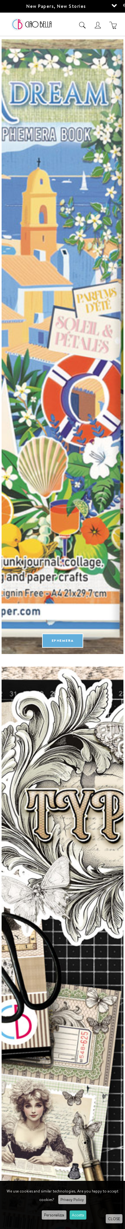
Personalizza (54, 1215)
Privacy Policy (72, 1199)
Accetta (78, 1215)
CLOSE (114, 1218)
